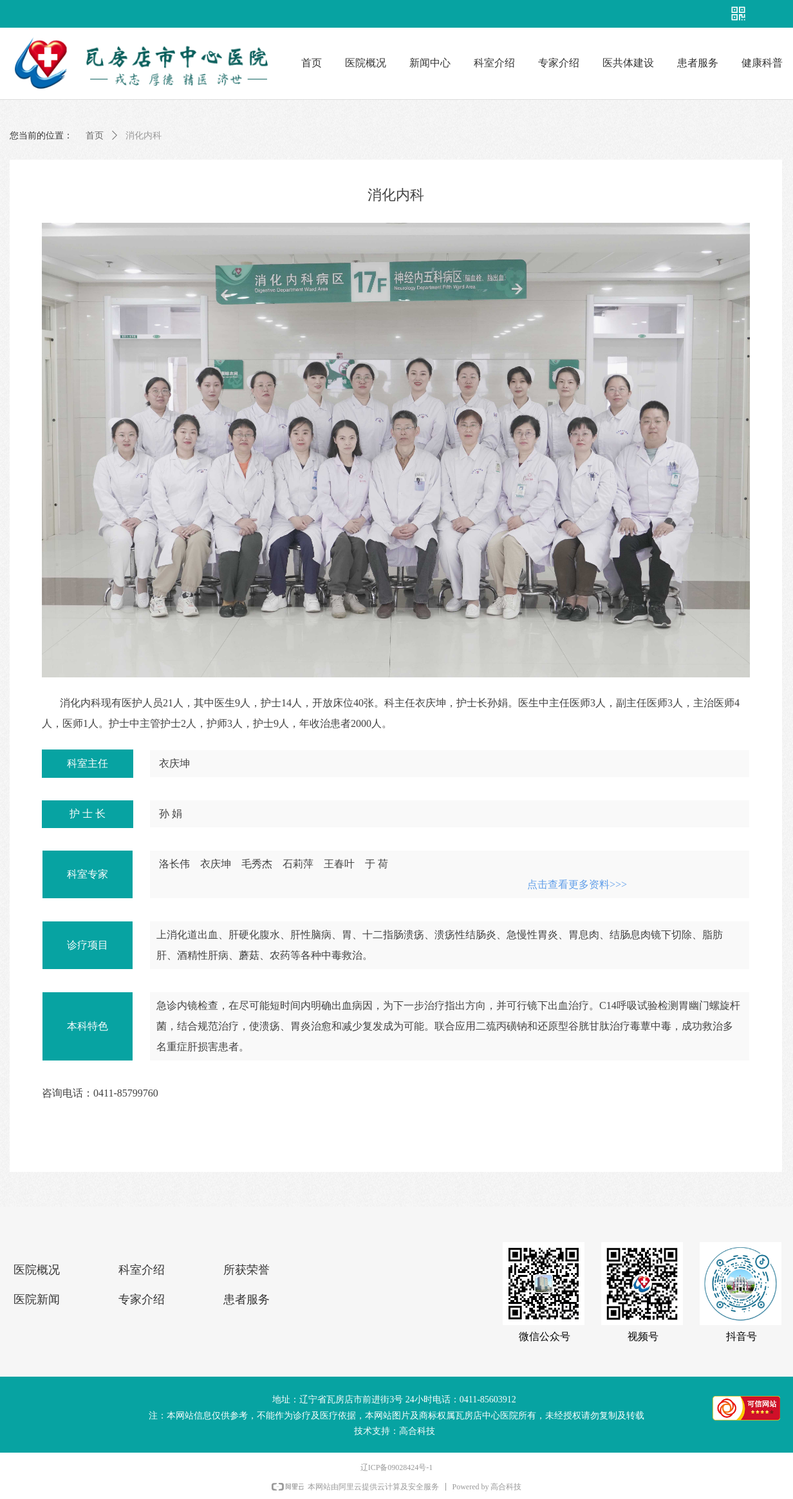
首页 (95, 135)
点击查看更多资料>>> (577, 884)
